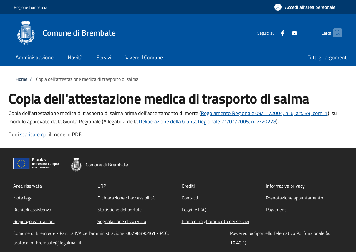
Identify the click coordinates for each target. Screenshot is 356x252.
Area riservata (27, 185)
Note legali (24, 197)
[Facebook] (273, 33)
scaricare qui (34, 134)
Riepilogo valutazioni (34, 221)
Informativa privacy (285, 185)
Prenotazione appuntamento (294, 197)
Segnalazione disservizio (121, 221)
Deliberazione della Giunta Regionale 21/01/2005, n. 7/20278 (207, 121)
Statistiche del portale (119, 209)
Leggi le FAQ (194, 209)
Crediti (188, 185)
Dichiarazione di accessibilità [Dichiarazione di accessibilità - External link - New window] (126, 197)
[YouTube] (284, 33)
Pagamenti (276, 209)
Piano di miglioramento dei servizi (215, 221)
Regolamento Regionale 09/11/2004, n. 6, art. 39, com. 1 (264, 113)
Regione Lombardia (30, 7)
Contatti (190, 197)
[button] (304, 7)
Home (21, 79)
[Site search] (335, 33)
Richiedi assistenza (32, 209)
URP (101, 185)
